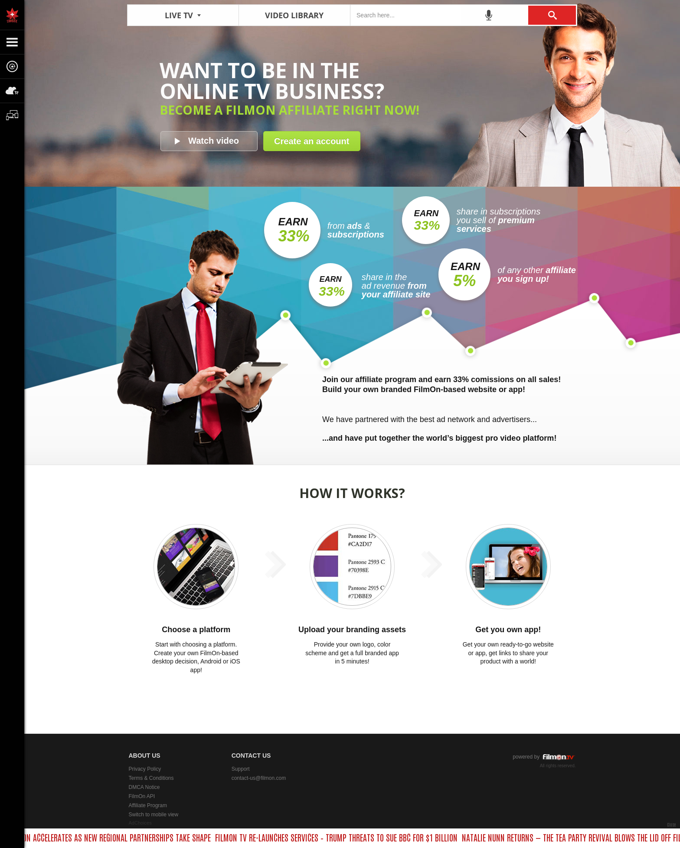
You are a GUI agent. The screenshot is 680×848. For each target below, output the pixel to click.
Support (241, 769)
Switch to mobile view (154, 815)
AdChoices (140, 822)
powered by (544, 757)
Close (671, 824)
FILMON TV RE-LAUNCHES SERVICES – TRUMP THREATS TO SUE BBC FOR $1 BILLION (339, 837)
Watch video (213, 140)
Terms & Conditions (151, 778)
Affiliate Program (148, 805)
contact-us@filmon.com (259, 778)
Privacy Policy (145, 769)
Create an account (311, 141)
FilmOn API (142, 796)
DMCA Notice (144, 787)
